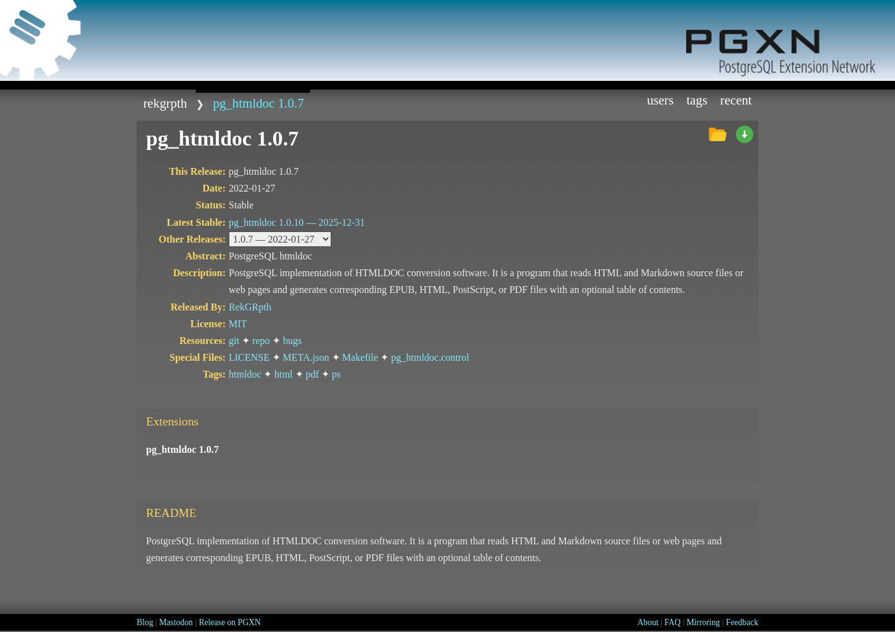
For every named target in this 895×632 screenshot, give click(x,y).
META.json (306, 357)
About (647, 622)
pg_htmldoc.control (430, 357)
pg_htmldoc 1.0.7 (258, 103)
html (283, 374)
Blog (145, 622)
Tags (697, 100)
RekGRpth (164, 103)
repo (261, 340)
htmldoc (245, 374)
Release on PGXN (230, 622)
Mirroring (703, 622)
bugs (292, 340)
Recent (736, 100)
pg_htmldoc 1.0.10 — (297, 222)
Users (660, 100)
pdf (312, 374)
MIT (238, 323)
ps (336, 374)
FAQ (672, 622)
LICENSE (249, 357)
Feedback (742, 622)
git (234, 340)
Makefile (360, 357)
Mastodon (176, 622)
